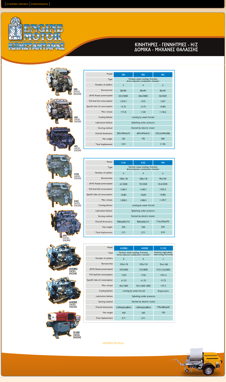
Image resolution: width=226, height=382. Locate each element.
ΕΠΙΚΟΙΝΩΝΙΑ (39, 4)
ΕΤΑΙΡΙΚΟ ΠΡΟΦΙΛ (18, 4)
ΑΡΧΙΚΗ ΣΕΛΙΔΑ (113, 343)
